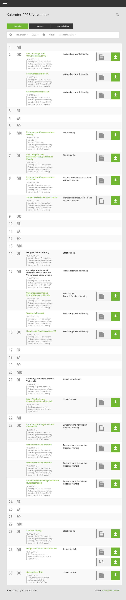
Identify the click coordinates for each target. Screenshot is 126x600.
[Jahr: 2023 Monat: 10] (10, 34)
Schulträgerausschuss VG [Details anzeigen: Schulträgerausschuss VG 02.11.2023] (38, 91)
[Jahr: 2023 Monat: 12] (44, 34)
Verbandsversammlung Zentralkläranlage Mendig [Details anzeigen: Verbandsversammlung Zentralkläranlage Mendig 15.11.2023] (38, 294)
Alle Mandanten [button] (67, 34)
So (19, 125)
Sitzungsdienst (110, 590)
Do (19, 54)
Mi (19, 47)
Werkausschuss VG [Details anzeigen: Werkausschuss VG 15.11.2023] (35, 313)
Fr (18, 110)
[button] (115, 56)
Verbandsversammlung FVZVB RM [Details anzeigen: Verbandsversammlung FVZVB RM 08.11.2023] (41, 197)
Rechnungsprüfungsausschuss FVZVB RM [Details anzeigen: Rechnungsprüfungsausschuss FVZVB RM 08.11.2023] (40, 178)
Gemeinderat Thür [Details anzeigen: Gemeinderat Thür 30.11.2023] (34, 572)
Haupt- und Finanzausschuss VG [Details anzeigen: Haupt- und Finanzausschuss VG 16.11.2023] (41, 331)
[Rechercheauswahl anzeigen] (117, 15)
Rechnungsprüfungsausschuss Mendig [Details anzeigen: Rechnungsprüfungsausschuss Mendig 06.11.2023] (40, 133)
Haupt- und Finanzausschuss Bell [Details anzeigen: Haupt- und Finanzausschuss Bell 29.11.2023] (41, 548)
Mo (19, 133)
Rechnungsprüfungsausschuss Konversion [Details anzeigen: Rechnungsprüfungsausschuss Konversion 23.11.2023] (40, 425)
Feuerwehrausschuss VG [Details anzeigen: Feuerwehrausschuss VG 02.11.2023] (37, 73)
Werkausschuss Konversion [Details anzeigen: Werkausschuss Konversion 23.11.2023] (39, 444)
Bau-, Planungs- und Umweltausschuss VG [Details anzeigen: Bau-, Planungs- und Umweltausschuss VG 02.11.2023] (36, 54)
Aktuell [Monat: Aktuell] (52, 34)
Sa (18, 118)
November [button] (22, 34)
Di (18, 155)
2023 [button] (35, 34)
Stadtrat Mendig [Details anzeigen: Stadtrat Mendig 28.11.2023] (34, 530)
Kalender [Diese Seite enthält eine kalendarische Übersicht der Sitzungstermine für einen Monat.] (18, 26)
